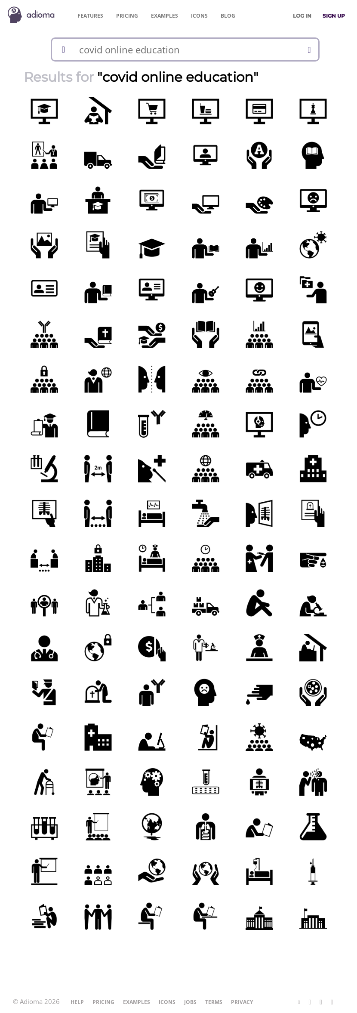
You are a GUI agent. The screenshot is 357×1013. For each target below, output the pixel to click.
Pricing (127, 15)
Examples (164, 15)
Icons (199, 15)
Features (90, 15)
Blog (228, 15)
